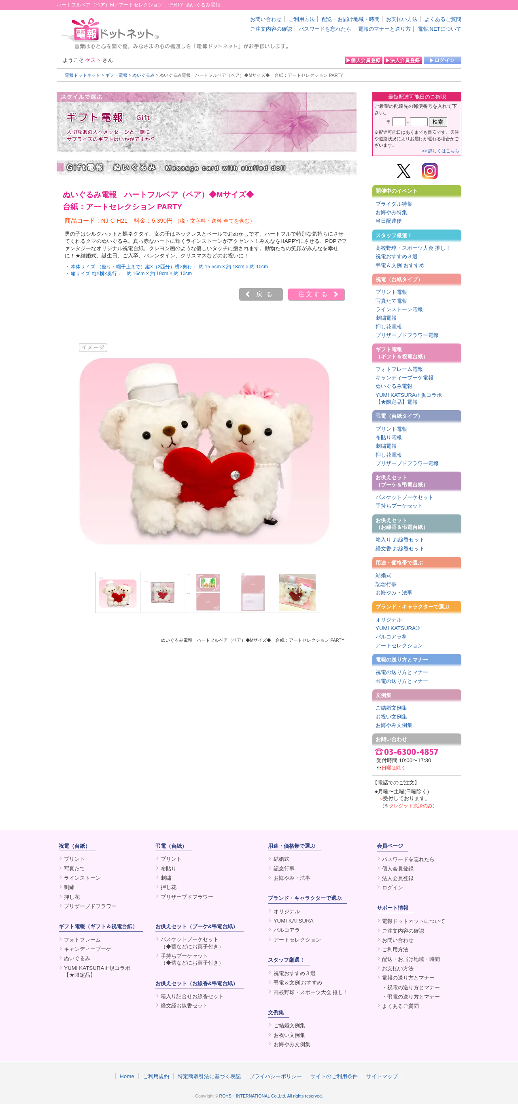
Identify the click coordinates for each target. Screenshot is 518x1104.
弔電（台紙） (171, 846)
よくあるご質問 (443, 19)
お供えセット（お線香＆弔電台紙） (402, 523)
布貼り (168, 869)
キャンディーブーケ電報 (404, 378)
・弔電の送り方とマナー (411, 997)
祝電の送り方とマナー (402, 672)
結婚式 (383, 575)
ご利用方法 (302, 19)
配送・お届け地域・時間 (351, 19)
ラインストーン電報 (399, 309)
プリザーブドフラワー (90, 906)
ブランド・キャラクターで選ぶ (412, 607)
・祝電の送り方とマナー (411, 987)
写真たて (74, 869)
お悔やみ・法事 (394, 593)
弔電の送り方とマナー (402, 681)
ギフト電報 (116, 75)
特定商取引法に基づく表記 (209, 1076)
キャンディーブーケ (87, 949)
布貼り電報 (389, 437)
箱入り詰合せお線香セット (192, 996)
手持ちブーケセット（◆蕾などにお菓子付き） (192, 959)
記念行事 (386, 584)
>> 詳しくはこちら (440, 150)
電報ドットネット (82, 75)
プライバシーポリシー (275, 1076)
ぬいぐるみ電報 (394, 386)
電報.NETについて (439, 29)
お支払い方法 (402, 19)
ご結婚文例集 (391, 708)
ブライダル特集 (394, 204)
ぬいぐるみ (143, 75)
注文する (313, 294)
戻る (266, 294)
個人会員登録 (398, 869)
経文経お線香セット (184, 1006)
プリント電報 (391, 292)
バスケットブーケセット (404, 497)
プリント (74, 859)
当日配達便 (389, 221)
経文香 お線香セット (400, 549)
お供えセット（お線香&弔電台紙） (196, 983)
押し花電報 (389, 327)
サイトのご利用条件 (334, 1076)
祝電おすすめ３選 (397, 256)
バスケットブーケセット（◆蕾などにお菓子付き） (192, 942)
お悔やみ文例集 (394, 725)
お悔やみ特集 (391, 212)
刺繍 (69, 887)
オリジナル (389, 620)
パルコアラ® (391, 637)
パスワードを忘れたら (325, 29)
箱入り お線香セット (400, 540)
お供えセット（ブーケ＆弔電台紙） (402, 480)
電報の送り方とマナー (402, 660)
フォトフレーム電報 (399, 369)
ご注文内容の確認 (271, 29)
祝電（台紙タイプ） (399, 279)
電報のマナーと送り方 (384, 29)
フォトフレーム (82, 940)
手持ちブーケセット (399, 506)
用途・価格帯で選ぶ (399, 563)
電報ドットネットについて (413, 921)
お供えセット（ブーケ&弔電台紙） (196, 926)
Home (127, 1076)
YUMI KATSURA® (398, 628)
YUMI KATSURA (294, 921)
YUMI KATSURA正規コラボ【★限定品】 (97, 971)
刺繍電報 (386, 318)
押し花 (72, 897)
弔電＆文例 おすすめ (400, 265)
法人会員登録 (398, 878)
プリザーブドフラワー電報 (407, 335)
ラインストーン (82, 878)
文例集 (383, 695)
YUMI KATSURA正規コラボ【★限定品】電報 (409, 398)
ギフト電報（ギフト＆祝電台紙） (402, 352)
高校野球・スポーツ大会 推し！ (413, 248)
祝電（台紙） (74, 846)
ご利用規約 (156, 1076)
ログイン (392, 888)
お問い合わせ (266, 19)
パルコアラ (287, 930)
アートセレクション (399, 646)
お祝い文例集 (391, 717)
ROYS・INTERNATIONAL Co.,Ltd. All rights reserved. (271, 1095)
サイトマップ (382, 1076)
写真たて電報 (391, 301)
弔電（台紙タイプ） (399, 416)
